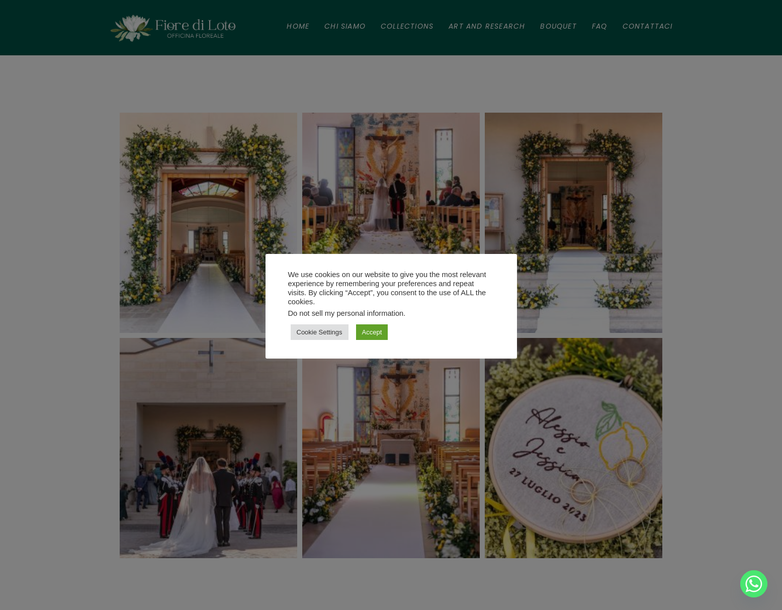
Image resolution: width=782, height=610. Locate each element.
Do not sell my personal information (346, 313)
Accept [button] (372, 332)
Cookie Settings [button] (319, 332)
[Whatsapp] (753, 583)
